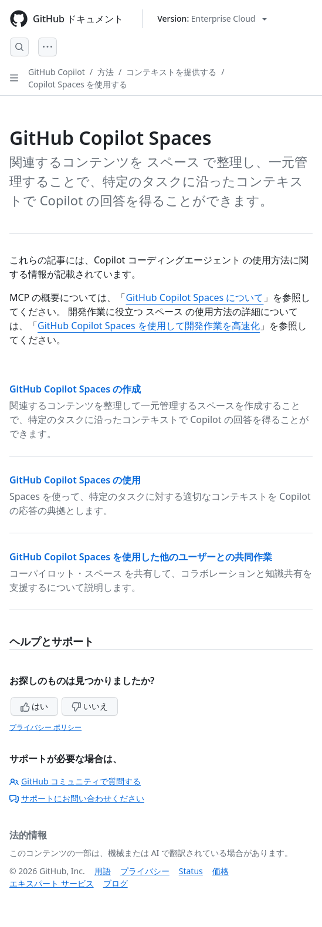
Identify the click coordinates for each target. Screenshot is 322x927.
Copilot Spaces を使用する (77, 84)
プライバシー (145, 871)
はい (35, 706)
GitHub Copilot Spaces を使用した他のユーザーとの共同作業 (140, 556)
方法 (105, 71)
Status (191, 871)
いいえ (90, 706)
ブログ (115, 883)
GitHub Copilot (56, 71)
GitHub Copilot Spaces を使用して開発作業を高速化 (149, 325)
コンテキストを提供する (171, 71)
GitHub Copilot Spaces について (194, 297)
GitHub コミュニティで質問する (75, 781)
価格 (220, 871)
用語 (102, 871)
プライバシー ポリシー (45, 727)
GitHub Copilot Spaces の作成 (75, 389)
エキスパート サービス (51, 883)
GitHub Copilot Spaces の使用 (75, 479)
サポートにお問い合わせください (76, 798)
